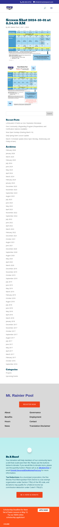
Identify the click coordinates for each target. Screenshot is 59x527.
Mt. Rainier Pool (13, 27)
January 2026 (10, 153)
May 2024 (9, 170)
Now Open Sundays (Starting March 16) (19, 132)
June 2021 (9, 246)
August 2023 (10, 196)
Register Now (29, 404)
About (7, 413)
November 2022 (11, 213)
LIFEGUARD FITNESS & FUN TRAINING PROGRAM (23, 123)
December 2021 (11, 236)
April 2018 (9, 315)
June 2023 (9, 203)
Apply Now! (43, 510)
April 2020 (9, 262)
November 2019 (11, 272)
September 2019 (11, 278)
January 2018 (10, 321)
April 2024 (9, 173)
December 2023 (11, 186)
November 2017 (11, 328)
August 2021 (10, 242)
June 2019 (9, 285)
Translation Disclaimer (40, 426)
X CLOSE (6, 524)
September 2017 (11, 334)
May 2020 (9, 259)
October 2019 (10, 275)
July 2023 (9, 199)
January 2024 (10, 183)
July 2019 (9, 282)
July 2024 (9, 163)
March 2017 (10, 354)
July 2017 (9, 341)
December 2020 (11, 249)
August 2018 (10, 302)
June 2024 (9, 167)
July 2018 (9, 305)
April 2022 (9, 226)
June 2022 (9, 223)
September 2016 (11, 364)
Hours (7, 422)
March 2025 (10, 157)
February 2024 (11, 180)
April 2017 (9, 351)
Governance (35, 413)
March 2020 (10, 265)
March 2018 (10, 318)
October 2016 (10, 361)
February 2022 (11, 232)
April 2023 (9, 209)
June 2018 (9, 308)
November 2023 (11, 190)
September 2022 (11, 216)
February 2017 (11, 357)
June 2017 (9, 344)
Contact (33, 422)
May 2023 (9, 206)
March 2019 (10, 292)
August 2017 (10, 338)
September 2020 (11, 252)
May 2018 (9, 311)
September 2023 (11, 193)
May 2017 (9, 348)
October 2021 (10, 239)
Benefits (8, 417)
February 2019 (11, 295)
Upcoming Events (12, 376)
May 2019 (9, 288)
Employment (35, 417)
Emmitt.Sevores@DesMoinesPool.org (26, 470)
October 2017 (10, 331)
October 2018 (10, 298)
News (7, 426)
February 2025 (11, 160)
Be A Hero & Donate (29, 495)
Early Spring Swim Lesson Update (17, 136)
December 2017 (11, 325)
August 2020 (10, 255)
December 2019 (11, 269)
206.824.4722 (44, 468)
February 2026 (11, 150)
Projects (9, 373)
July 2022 (9, 219)
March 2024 (10, 176)
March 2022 (10, 229)
